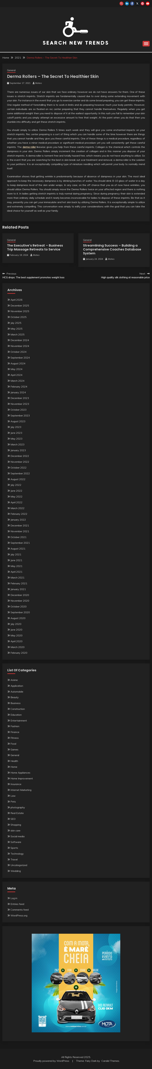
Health (14, 761)
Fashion (15, 726)
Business (16, 703)
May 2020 (16, 635)
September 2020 (20, 612)
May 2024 (16, 369)
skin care (15, 830)
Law (13, 795)
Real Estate (17, 813)
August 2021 (18, 548)
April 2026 (16, 299)
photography (18, 807)
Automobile (17, 691)
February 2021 (19, 583)
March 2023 (17, 444)
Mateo (38, 83)
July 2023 (16, 427)
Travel (14, 859)
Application (17, 685)
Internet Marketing (21, 789)
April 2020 (16, 641)
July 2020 (16, 624)
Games (14, 749)
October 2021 (19, 537)
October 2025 (19, 317)
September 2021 (20, 542)
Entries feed (17, 904)
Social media (17, 836)
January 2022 (18, 519)
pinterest (142, 4)
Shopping (16, 824)
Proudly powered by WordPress (51, 1060)
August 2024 (18, 363)
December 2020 (20, 595)
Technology (17, 853)
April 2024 (16, 374)
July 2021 (16, 554)
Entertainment (19, 720)
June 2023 (16, 432)
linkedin (127, 4)
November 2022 (20, 461)
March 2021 (17, 577)
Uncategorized (19, 865)
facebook (132, 4)
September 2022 (20, 473)
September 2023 (20, 415)
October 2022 (19, 467)
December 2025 (20, 305)
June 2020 (16, 629)
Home (14, 766)
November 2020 (20, 600)
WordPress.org (19, 915)
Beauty (15, 697)
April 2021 (16, 571)
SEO (13, 818)
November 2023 (20, 403)
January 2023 (18, 450)
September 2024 (20, 357)
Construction (18, 708)
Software (16, 842)
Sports (14, 847)
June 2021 (16, 560)
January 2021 (18, 589)
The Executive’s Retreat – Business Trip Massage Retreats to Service (35, 247)
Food (13, 743)
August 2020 (18, 618)
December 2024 (20, 340)
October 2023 (19, 409)
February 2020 (19, 652)
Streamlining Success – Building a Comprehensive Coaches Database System (112, 249)
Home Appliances (20, 772)
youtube (148, 4)
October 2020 (19, 606)
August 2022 (18, 479)
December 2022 (20, 455)
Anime (14, 680)
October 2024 (19, 351)
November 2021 (20, 531)
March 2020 (17, 647)
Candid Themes (110, 1060)
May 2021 (16, 566)
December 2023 (20, 398)
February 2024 (19, 386)
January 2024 (18, 392)
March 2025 (17, 334)
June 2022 (16, 490)
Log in (14, 898)
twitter (137, 4)
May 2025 (16, 328)
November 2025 (20, 311)
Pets (13, 801)
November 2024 (20, 346)
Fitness (15, 737)
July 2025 (16, 322)
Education (16, 714)
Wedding (16, 871)
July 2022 (16, 484)
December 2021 (20, 525)
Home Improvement (22, 778)
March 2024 (17, 380)
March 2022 (17, 508)
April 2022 (16, 502)
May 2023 (16, 438)
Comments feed (20, 909)
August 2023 (18, 421)
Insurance (16, 784)
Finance (15, 732)
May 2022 (16, 496)
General (11, 70)
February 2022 (19, 513)
